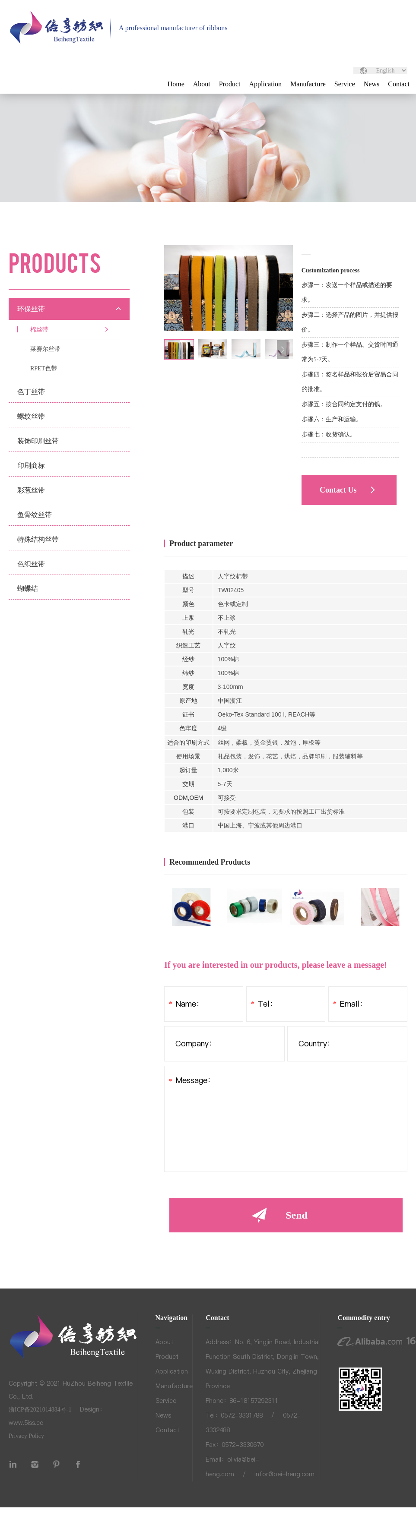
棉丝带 (39, 329)
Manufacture (308, 84)
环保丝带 (31, 309)
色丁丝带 (31, 391)
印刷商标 (31, 465)
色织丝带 (31, 564)
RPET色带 (43, 368)
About (201, 84)
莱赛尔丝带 (45, 349)
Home (176, 84)
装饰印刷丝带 (38, 441)
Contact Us (338, 490)
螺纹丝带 (31, 416)
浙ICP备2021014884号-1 (40, 1409)
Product (230, 84)
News (371, 84)
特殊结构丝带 (38, 539)
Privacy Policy (26, 1436)
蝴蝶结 (27, 588)
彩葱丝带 (31, 490)
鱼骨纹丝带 (34, 514)
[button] (283, 349)
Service (344, 84)
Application (265, 84)
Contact (399, 84)
